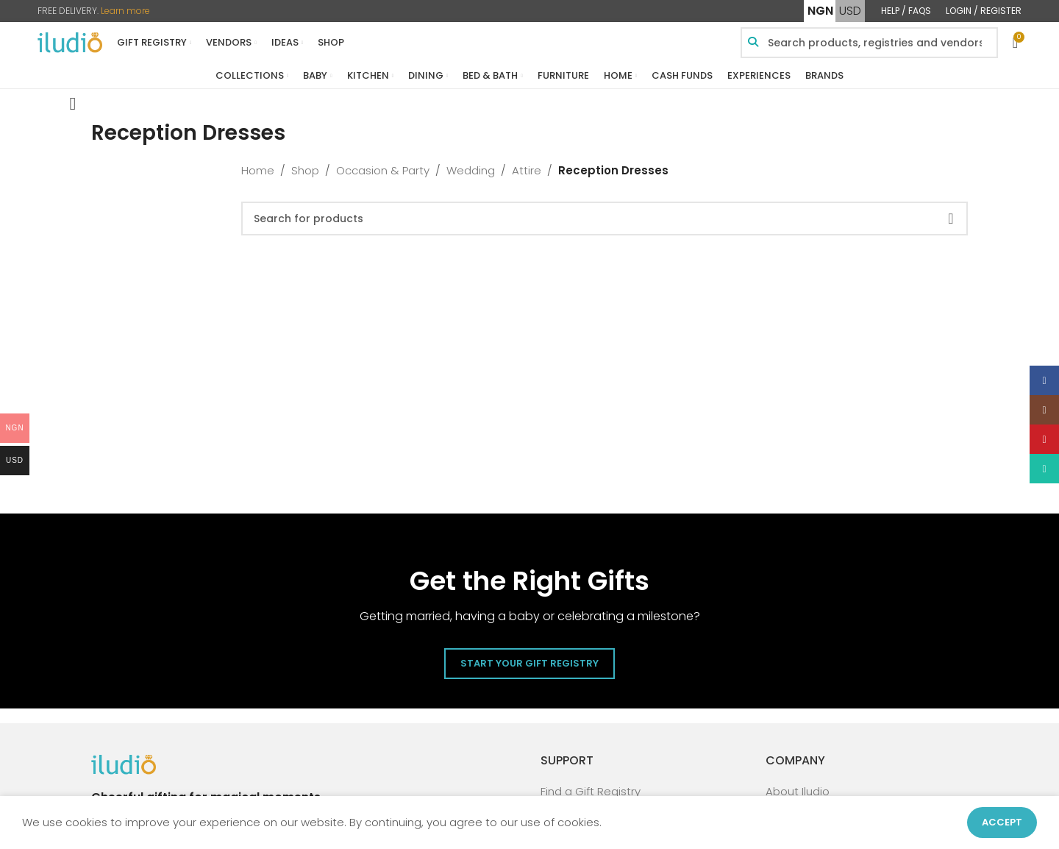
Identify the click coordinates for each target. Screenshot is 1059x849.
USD (850, 10)
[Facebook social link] (1044, 380)
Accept (1002, 822)
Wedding (470, 170)
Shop (305, 170)
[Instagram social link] (1044, 409)
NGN (820, 10)
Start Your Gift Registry (529, 663)
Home (257, 170)
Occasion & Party (382, 170)
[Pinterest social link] (1044, 439)
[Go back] (72, 103)
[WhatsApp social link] (1044, 468)
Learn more (125, 10)
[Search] (604, 218)
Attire (526, 170)
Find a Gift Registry (591, 791)
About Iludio (798, 791)
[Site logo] (70, 41)
